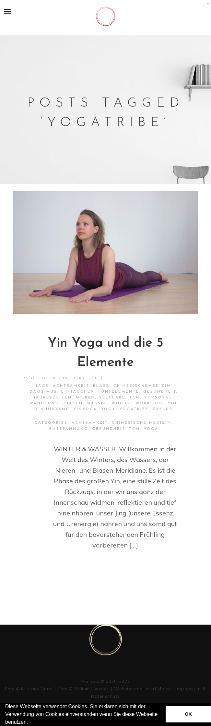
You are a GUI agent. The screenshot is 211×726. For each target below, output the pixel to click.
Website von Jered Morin (142, 689)
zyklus (163, 409)
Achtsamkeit (90, 423)
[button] (30, 723)
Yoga (151, 429)
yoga (108, 409)
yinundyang (52, 409)
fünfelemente (119, 392)
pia (93, 378)
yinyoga (85, 409)
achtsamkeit (71, 386)
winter (121, 403)
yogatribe (134, 409)
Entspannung (68, 429)
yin (172, 403)
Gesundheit (159, 392)
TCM (134, 397)
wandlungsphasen (56, 403)
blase (101, 386)
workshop (149, 403)
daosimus (43, 392)
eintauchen (78, 392)
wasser (97, 403)
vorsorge (158, 397)
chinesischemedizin (142, 386)
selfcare (112, 397)
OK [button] (188, 714)
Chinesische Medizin (141, 423)
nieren (85, 397)
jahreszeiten (53, 397)
